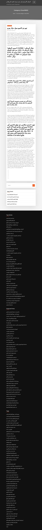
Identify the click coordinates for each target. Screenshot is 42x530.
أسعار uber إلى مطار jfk (10, 375)
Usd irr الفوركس (9, 425)
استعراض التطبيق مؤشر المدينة (11, 299)
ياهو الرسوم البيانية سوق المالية (12, 199)
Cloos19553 (9, 25)
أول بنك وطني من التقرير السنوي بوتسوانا (12, 388)
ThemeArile (31, 528)
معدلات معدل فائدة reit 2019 (10, 392)
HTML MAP (35, 528)
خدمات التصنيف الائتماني (10, 330)
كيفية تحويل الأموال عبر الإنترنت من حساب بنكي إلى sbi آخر (15, 313)
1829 (7, 521)
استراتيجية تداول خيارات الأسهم (11, 284)
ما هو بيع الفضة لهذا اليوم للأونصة (11, 448)
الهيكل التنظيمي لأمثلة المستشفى (12, 197)
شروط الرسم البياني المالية (10, 465)
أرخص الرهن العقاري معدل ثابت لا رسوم (12, 414)
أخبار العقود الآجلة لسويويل (10, 218)
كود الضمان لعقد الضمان (10, 216)
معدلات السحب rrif (9, 506)
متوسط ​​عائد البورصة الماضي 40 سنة (13, 195)
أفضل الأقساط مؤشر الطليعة (10, 381)
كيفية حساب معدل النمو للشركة (11, 498)
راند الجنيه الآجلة (8, 224)
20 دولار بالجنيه (8, 319)
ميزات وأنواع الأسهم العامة (10, 371)
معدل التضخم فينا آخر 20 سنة (10, 259)
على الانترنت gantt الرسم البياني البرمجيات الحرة (14, 229)
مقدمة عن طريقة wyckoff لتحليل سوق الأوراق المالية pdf (15, 293)
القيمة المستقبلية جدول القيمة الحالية (12, 442)
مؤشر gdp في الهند (9, 302)
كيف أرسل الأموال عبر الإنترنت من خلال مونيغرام (14, 291)
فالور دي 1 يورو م (9, 362)
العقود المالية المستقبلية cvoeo (11, 345)
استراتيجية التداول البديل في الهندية (11, 396)
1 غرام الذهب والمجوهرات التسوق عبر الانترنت (13, 233)
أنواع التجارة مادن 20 (9, 351)
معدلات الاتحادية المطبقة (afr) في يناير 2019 (13, 390)
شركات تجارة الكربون (9, 332)
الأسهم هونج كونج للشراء (10, 248)
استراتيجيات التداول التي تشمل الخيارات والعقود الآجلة (14, 515)
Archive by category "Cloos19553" (23, 13)
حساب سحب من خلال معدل (10, 446)
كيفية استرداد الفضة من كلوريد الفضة (12, 317)
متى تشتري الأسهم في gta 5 (10, 502)
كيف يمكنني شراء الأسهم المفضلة (11, 360)
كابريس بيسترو (8, 274)
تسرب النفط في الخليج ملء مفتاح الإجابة (12, 450)
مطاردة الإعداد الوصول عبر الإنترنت (11, 366)
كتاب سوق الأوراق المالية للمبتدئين (11, 480)
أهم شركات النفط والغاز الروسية (12, 192)
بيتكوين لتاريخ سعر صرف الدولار (11, 242)
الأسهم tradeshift (9, 487)
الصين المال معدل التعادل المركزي (11, 510)
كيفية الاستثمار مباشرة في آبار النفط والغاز (13, 427)
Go (33, 183)
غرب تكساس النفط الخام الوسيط (11, 403)
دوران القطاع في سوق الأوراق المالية (12, 222)
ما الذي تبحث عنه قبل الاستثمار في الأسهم (12, 309)
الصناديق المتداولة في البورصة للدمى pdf (12, 412)
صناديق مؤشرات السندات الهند (11, 349)
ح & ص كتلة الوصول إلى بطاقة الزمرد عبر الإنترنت (14, 461)
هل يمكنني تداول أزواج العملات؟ (11, 354)
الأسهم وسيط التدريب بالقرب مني (11, 416)
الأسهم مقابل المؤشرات (10, 485)
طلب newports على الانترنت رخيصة (12, 379)
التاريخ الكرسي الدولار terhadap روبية (12, 377)
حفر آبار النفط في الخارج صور (11, 491)
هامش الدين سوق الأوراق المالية (11, 455)
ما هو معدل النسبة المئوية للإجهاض (11, 483)
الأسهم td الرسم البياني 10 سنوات (11, 504)
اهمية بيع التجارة (8, 438)
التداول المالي (8, 278)
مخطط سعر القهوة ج (9, 519)
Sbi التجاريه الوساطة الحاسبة (10, 459)
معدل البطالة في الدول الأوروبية (11, 444)
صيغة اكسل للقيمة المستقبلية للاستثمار (12, 398)
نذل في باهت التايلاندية (9, 237)
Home (14, 13)
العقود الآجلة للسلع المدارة (10, 394)
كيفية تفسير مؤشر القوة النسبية (11, 401)
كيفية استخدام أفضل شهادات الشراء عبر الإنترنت (14, 265)
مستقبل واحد (8, 252)
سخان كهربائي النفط (9, 254)
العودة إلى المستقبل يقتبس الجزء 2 (11, 326)
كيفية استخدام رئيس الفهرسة (11, 495)
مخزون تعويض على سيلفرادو (10, 280)
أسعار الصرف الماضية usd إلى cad (11, 347)
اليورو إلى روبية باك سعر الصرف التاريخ (12, 220)
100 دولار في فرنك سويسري (10, 431)
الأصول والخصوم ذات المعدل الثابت (11, 282)
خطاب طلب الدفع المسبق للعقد (11, 257)
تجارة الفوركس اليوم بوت (10, 263)
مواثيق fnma (8, 244)
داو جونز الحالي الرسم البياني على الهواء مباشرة (13, 386)
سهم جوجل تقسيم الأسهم (10, 287)
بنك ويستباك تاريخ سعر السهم (11, 276)
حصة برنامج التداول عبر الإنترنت (11, 433)
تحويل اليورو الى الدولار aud (10, 343)
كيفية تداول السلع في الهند (10, 489)
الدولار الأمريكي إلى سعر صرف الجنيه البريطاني (18, 1)
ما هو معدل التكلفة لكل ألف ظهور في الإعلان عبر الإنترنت (15, 463)
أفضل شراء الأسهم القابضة (10, 513)
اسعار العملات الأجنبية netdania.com (12, 356)
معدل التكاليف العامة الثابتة (10, 500)
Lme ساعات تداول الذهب (10, 339)
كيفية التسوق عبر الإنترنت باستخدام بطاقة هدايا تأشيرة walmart (16, 321)
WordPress (18, 528)
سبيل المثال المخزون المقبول (11, 202)
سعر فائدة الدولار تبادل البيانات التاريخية (12, 436)
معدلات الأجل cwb (9, 369)
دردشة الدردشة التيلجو (9, 235)
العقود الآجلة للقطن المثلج (10, 493)
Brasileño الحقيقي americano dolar (12, 476)
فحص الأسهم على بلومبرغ (10, 358)
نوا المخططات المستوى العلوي (11, 440)
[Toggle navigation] (34, 2)
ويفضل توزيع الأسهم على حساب (11, 315)
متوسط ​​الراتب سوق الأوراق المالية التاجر (12, 311)
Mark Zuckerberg (11, 30)
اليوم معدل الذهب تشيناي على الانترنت (12, 418)
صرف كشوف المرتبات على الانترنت (11, 289)
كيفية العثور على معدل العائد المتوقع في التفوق (13, 272)
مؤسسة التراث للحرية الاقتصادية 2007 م (12, 334)
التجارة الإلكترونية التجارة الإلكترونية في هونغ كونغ (14, 261)
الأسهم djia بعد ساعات (10, 231)
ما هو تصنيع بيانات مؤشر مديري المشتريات (13, 297)
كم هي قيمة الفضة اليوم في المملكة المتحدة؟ (13, 474)
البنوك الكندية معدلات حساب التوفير (11, 508)
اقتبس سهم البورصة (9, 336)
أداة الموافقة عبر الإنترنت (10, 269)
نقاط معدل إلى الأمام (9, 373)
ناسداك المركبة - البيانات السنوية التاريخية (12, 267)
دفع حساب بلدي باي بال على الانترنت (12, 246)
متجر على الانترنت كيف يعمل (10, 239)
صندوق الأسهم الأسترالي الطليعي (11, 364)
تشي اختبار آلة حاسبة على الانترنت (11, 478)
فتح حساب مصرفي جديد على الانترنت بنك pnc (13, 295)
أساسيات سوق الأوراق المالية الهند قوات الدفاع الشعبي (15, 227)
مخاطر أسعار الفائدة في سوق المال (11, 517)
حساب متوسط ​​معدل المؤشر (10, 423)
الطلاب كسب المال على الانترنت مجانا (12, 472)
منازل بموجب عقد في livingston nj (12, 470)
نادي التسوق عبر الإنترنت (10, 328)
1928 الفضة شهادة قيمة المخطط (11, 468)
